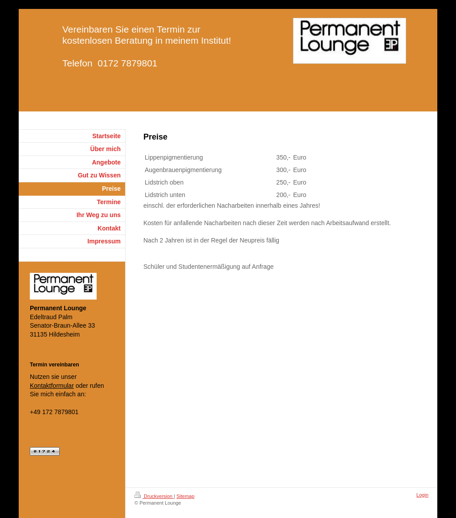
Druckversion (154, 496)
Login (422, 494)
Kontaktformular (52, 385)
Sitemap (185, 496)
